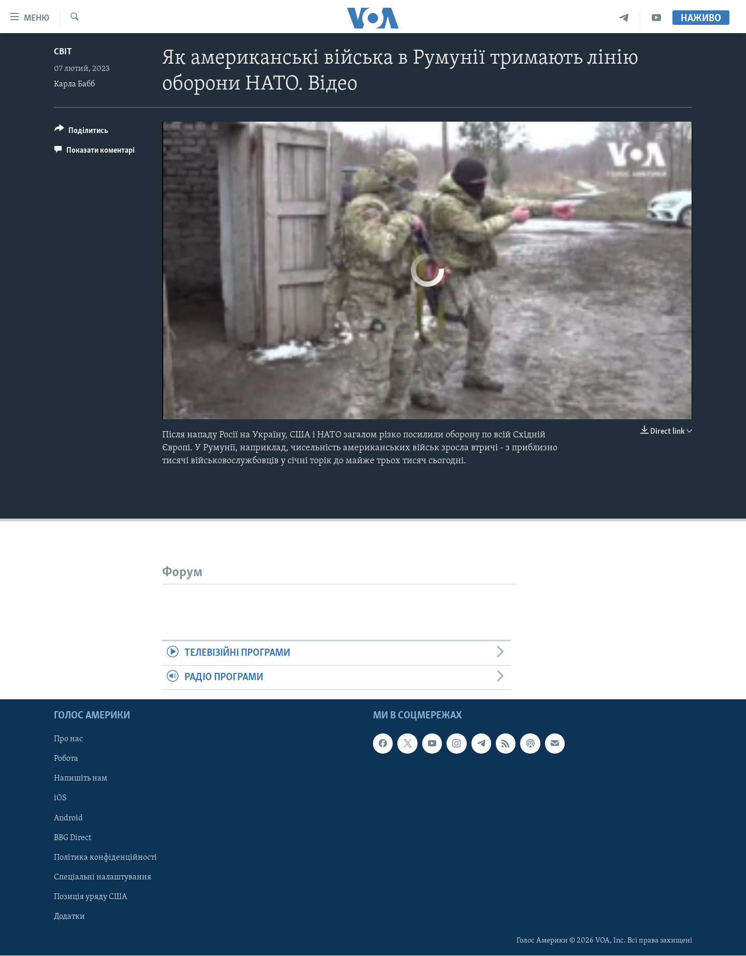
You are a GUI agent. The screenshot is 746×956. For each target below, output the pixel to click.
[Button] (81, 132)
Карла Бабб (74, 84)
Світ (63, 52)
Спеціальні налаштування (102, 877)
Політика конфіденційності (105, 858)
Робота (66, 759)
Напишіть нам (80, 779)
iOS (60, 799)
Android (68, 818)
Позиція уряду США (90, 897)
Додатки (69, 917)
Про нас (68, 740)
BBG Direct (72, 838)
